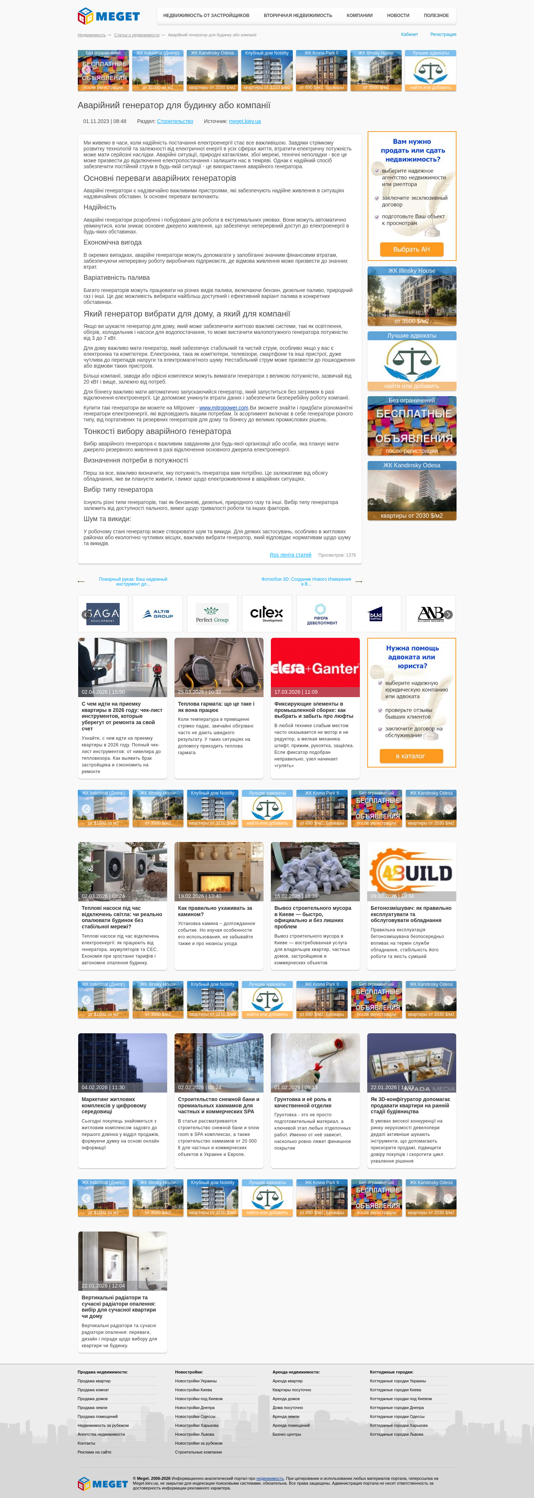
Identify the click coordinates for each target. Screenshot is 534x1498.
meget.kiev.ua (245, 121)
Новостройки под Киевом (199, 1398)
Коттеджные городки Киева (395, 1390)
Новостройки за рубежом (199, 1443)
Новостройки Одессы (195, 1416)
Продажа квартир (94, 1381)
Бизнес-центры (287, 1434)
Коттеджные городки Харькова (399, 1425)
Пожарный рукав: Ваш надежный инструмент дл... (133, 582)
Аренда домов (286, 1398)
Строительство (175, 121)
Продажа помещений (98, 1416)
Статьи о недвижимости (136, 35)
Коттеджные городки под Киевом (401, 1398)
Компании (360, 15)
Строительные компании (198, 1452)
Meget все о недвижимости (103, 1484)
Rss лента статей (290, 555)
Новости (398, 15)
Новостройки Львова (194, 1434)
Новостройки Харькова (197, 1425)
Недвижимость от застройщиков (206, 15)
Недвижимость (92, 35)
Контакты (87, 1443)
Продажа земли (92, 1407)
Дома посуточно (288, 1407)
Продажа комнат (93, 1390)
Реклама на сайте (95, 1452)
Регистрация (443, 34)
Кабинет (409, 34)
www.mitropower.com (223, 408)
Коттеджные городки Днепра (397, 1407)
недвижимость (270, 1478)
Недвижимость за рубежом (103, 1425)
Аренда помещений (291, 1425)
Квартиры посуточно (292, 1390)
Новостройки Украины (196, 1381)
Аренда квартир (288, 1381)
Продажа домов (93, 1398)
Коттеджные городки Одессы (397, 1416)
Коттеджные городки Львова (397, 1434)
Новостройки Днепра (195, 1407)
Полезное (436, 15)
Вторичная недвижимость (298, 15)
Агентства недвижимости (101, 1434)
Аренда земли (286, 1416)
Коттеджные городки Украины (398, 1381)
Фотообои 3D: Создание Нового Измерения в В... (306, 582)
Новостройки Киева (193, 1390)
